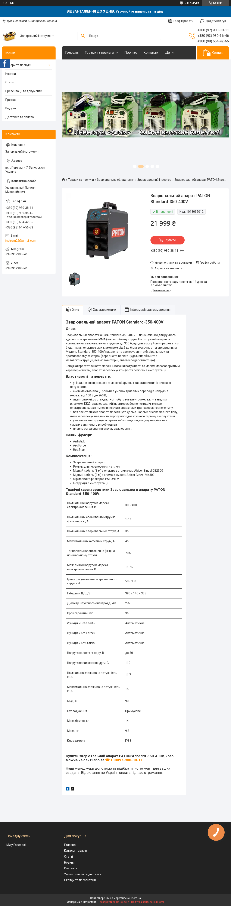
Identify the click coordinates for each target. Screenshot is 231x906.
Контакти (150, 53)
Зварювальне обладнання (115, 179)
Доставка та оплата (19, 117)
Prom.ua (136, 898)
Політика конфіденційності (147, 901)
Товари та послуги (99, 53)
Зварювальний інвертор (154, 179)
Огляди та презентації (80, 880)
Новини (10, 73)
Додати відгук (216, 21)
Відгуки (10, 108)
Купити (171, 240)
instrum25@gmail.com (20, 240)
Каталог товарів (75, 850)
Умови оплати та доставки (83, 874)
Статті (9, 82)
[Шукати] (83, 36)
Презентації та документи (23, 91)
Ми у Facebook (16, 845)
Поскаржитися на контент (113, 901)
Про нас (130, 53)
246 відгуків (192, 2)
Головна (71, 53)
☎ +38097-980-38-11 (124, 760)
